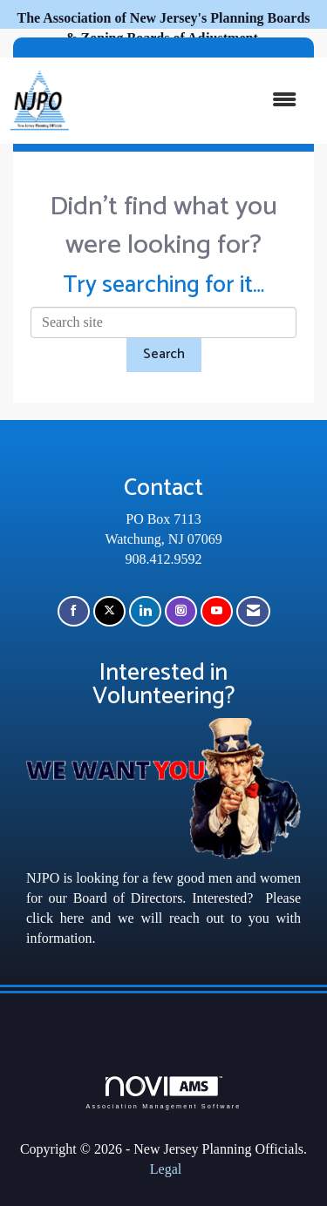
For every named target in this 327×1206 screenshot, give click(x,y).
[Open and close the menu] (191, 100)
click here (55, 918)
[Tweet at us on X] (109, 611)
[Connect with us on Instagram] (181, 611)
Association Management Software (163, 1092)
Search (164, 354)
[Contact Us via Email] (253, 611)
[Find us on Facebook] (74, 611)
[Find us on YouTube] (217, 611)
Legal (165, 1169)
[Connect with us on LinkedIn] (145, 611)
